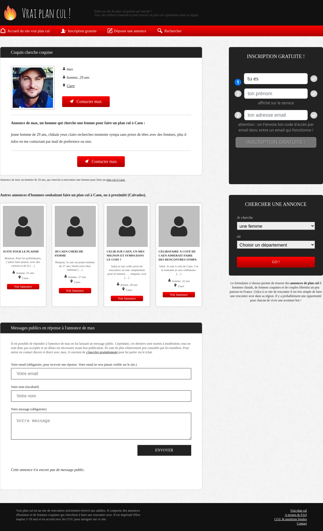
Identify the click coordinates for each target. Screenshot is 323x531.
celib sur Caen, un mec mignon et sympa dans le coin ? (126, 255)
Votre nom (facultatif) (25, 387)
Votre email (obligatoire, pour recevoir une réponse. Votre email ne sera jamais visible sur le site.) (74, 364)
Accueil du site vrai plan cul (25, 30)
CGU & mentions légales (290, 519)
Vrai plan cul (298, 510)
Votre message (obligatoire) (29, 409)
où (239, 236)
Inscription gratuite (79, 30)
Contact (302, 523)
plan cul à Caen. (115, 179)
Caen (71, 86)
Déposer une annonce (126, 30)
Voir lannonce (23, 286)
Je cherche (245, 218)
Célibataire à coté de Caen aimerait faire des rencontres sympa (178, 255)
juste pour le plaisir (21, 251)
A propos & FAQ (296, 515)
